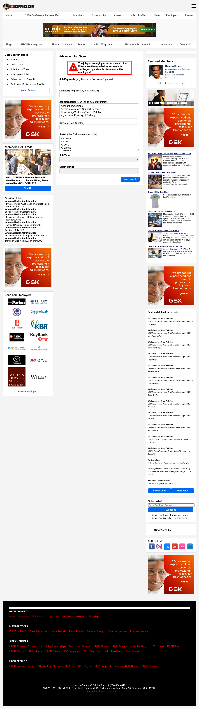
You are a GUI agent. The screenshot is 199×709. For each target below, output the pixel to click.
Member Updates (117, 631)
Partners (81, 616)
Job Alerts (16, 59)
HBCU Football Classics (49, 666)
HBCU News (157, 646)
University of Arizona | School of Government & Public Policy (169, 469)
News (157, 15)
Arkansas (99, 148)
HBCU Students (119, 646)
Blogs (9, 44)
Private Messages (140, 631)
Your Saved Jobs (20, 74)
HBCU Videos (34, 651)
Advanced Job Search (23, 79)
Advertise (166, 44)
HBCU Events (52, 651)
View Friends (59, 631)
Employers (172, 15)
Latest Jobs (17, 64)
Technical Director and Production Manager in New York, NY (168, 463)
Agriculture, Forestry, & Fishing (99, 115)
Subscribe (171, 510)
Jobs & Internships (55, 646)
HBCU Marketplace (31, 44)
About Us (24, 616)
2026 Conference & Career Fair (42, 15)
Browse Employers (28, 391)
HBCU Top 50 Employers (78, 666)
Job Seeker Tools (20, 69)
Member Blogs (140, 646)
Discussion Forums (79, 646)
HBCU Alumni (100, 646)
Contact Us (186, 44)
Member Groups (96, 631)
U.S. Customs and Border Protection (160, 318)
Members (78, 15)
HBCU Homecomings (21, 666)
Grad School (132, 651)
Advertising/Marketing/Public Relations (99, 112)
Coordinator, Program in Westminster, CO (162, 483)
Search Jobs (159, 490)
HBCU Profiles (139, 15)
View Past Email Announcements (169, 515)
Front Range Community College (159, 481)
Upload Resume (28, 90)
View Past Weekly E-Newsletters (169, 518)
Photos (55, 44)
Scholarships (99, 15)
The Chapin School (154, 460)
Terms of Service (107, 691)
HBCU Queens (149, 666)
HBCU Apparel (71, 651)
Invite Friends (76, 631)
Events (81, 44)
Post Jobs (182, 490)
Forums (189, 15)
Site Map (94, 616)
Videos (69, 44)
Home (9, 15)
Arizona (99, 144)
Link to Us (67, 616)
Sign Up (28, 188)
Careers (118, 15)
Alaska (99, 141)
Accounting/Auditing (99, 106)
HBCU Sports (174, 646)
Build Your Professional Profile (27, 84)
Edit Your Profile (18, 631)
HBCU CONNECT (163, 529)
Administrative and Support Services (99, 109)
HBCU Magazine (103, 44)
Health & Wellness (113, 651)
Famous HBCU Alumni (137, 44)
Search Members (39, 631)
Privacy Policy (90, 691)
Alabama (99, 138)
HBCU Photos (16, 651)
